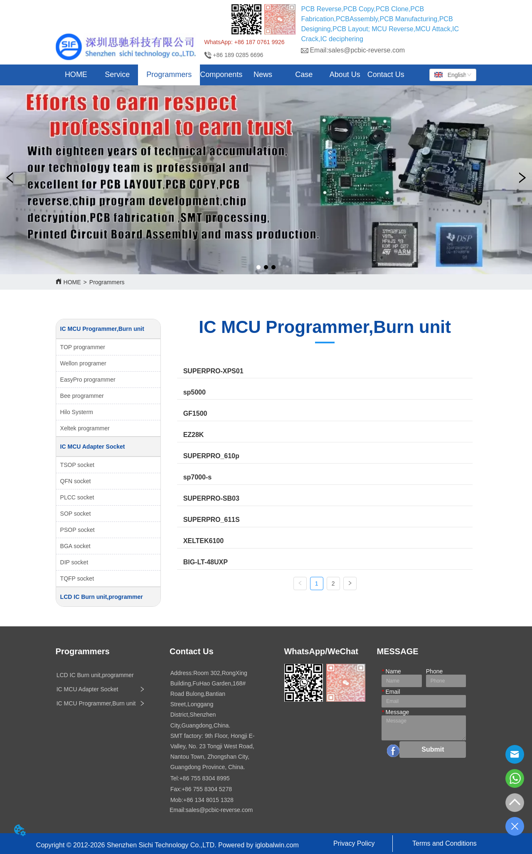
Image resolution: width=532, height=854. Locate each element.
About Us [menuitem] (345, 74)
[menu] (231, 75)
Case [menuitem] (304, 74)
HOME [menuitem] (76, 74)
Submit (432, 749)
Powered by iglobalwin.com (258, 845)
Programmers (107, 282)
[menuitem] (117, 75)
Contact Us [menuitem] (385, 74)
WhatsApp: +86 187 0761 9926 (244, 42)
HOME (72, 282)
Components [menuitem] (221, 74)
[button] (117, 74)
